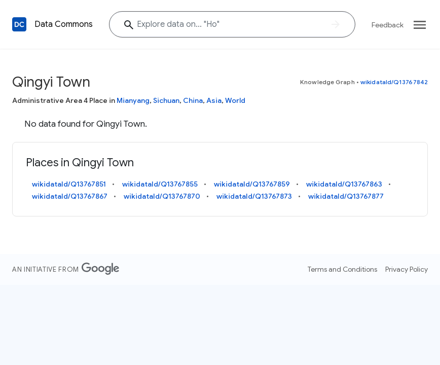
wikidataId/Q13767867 (69, 196)
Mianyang (133, 100)
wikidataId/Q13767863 (344, 184)
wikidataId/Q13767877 (346, 196)
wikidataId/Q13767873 (254, 196)
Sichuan (166, 100)
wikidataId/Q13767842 (394, 82)
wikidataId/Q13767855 (160, 184)
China (193, 100)
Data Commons (63, 24)
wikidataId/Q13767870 (162, 196)
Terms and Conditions (342, 269)
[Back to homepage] (19, 24)
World (235, 100)
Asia (214, 100)
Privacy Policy (406, 269)
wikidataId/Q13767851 (69, 184)
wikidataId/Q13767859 (252, 184)
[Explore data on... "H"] (232, 24)
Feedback (388, 24)
